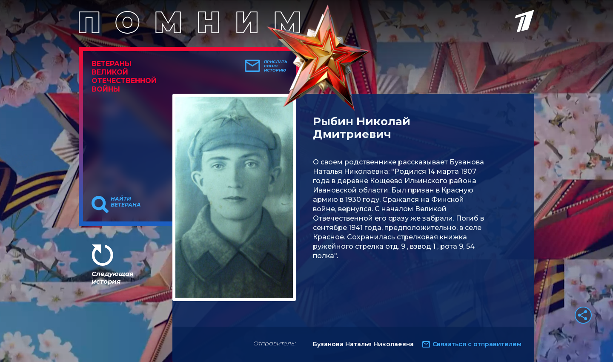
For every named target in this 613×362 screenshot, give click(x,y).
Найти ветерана (126, 202)
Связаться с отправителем (477, 344)
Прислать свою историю (275, 66)
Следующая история (112, 277)
